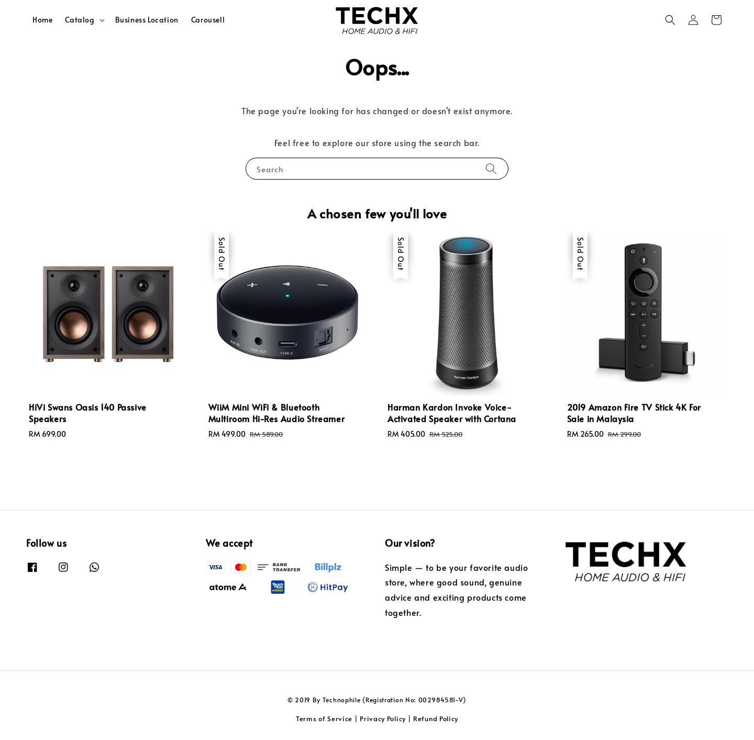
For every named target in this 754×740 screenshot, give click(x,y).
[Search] (491, 168)
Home (42, 20)
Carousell (208, 20)
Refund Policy (435, 718)
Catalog (79, 20)
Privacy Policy (383, 718)
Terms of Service (324, 718)
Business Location (147, 20)
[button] (670, 19)
